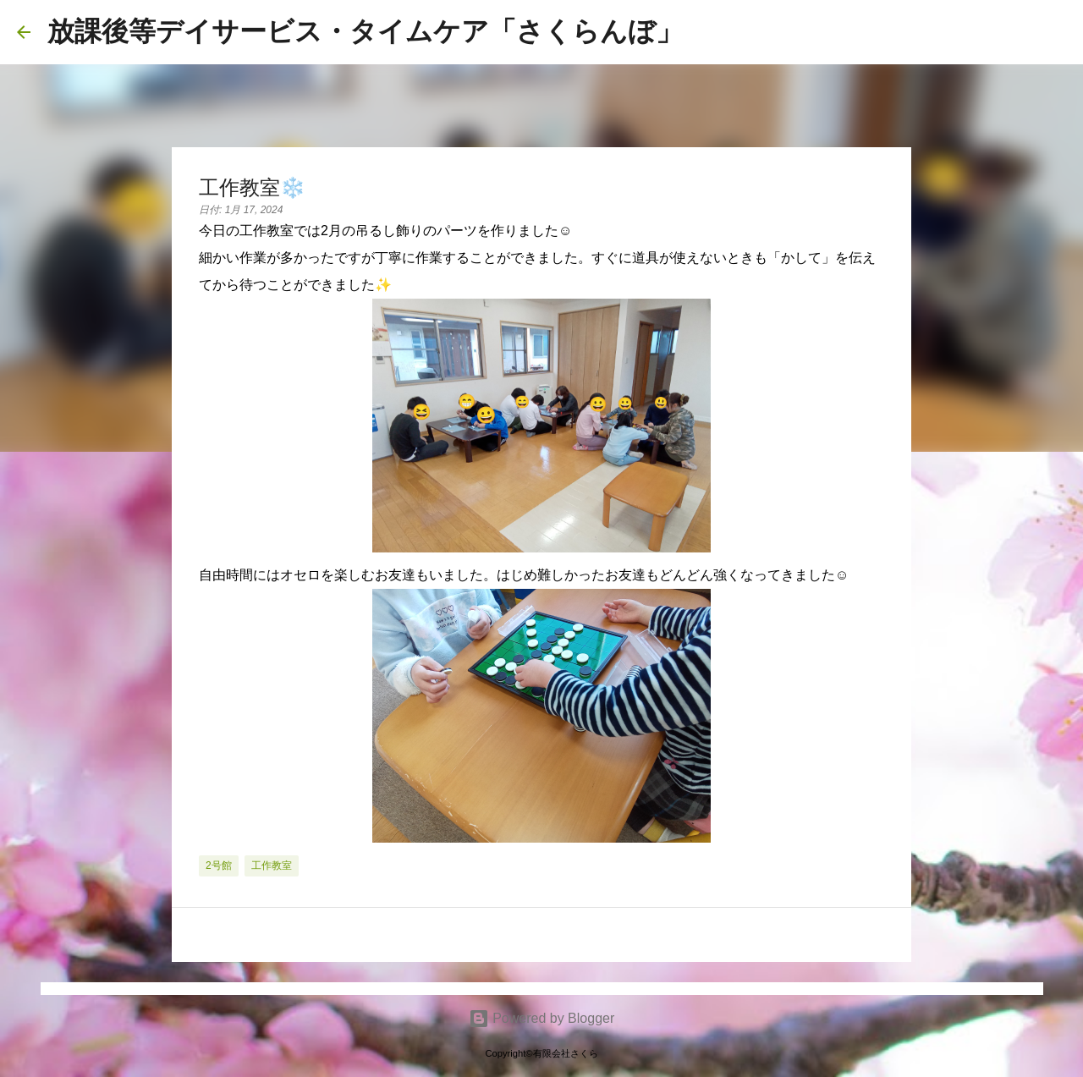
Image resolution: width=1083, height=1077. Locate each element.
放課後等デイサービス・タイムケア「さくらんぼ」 (365, 31)
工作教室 (271, 865)
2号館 (219, 865)
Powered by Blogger (542, 1018)
